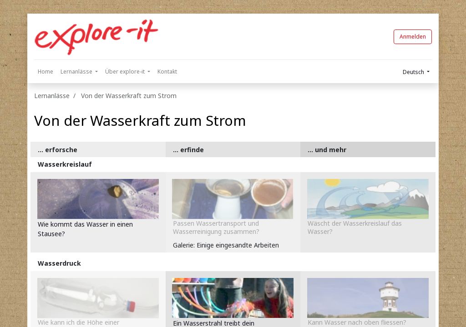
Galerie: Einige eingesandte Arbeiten (226, 245)
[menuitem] (45, 71)
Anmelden (413, 36)
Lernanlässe (52, 95)
